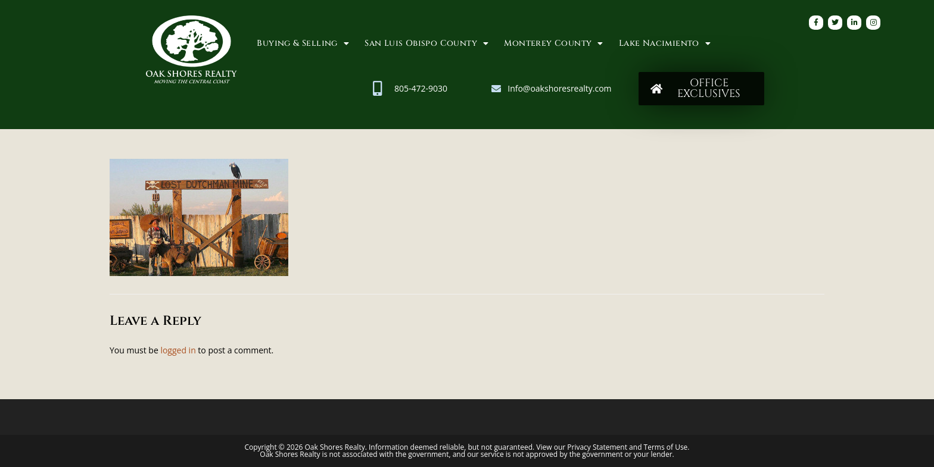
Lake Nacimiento (665, 43)
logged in (177, 350)
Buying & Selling (303, 43)
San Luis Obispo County (426, 43)
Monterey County (553, 43)
